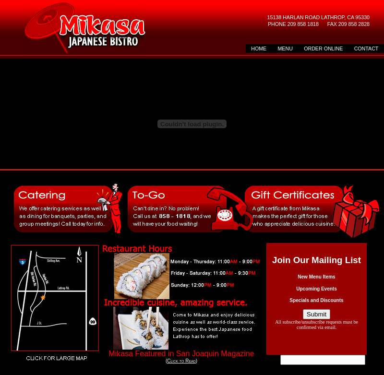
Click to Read (181, 360)
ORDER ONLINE (323, 48)
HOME (258, 48)
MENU (284, 48)
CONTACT (366, 48)
